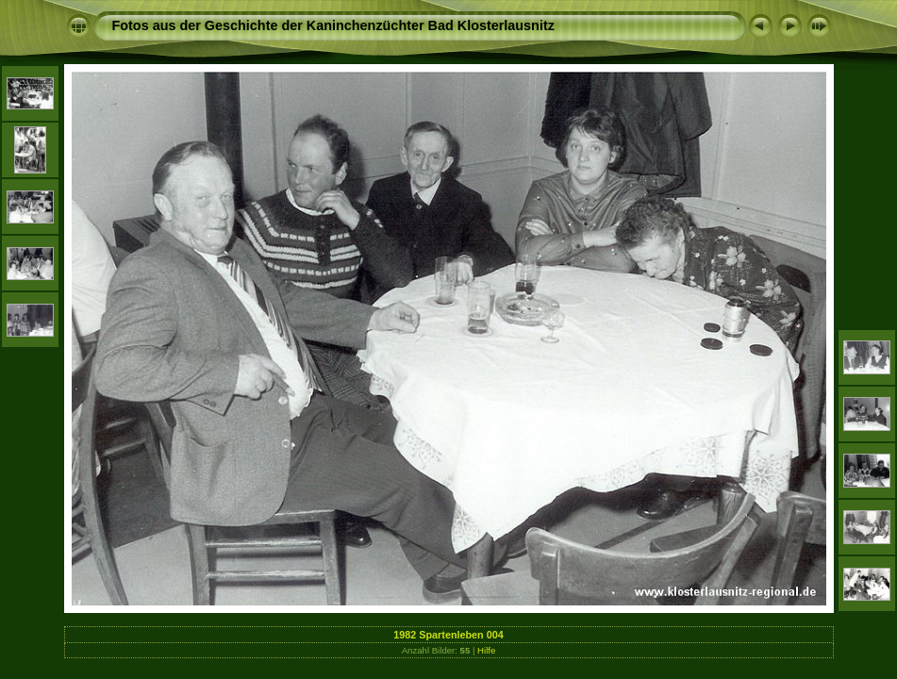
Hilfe (486, 650)
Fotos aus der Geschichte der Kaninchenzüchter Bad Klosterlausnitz (333, 25)
